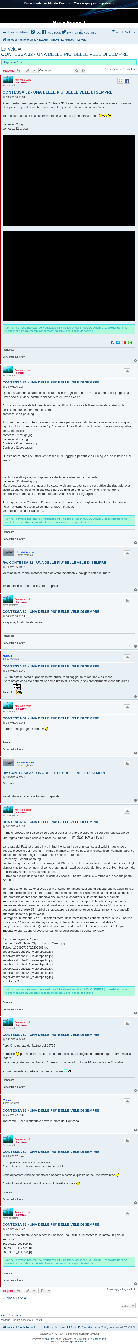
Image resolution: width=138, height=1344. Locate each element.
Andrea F (8, 656)
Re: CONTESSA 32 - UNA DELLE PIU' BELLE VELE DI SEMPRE (54, 562)
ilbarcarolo (21, 82)
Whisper (7, 1100)
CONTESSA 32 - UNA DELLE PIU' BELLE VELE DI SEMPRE (64, 54)
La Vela (9, 48)
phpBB (48, 1339)
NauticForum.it (98, 1339)
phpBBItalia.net (79, 1341)
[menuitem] (36, 32)
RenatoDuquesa (25, 552)
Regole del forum (13, 62)
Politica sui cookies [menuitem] (54, 1327)
